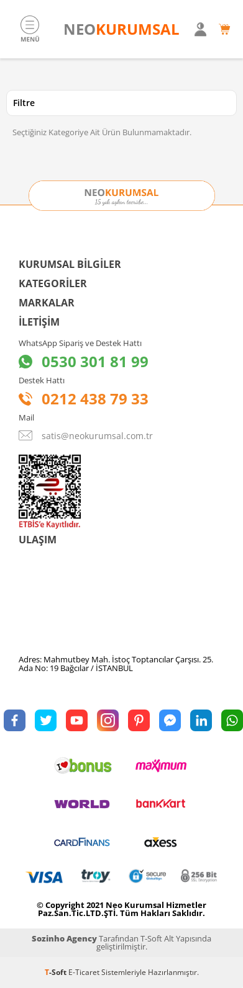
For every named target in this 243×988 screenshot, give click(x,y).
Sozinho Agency (64, 938)
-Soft (56, 972)
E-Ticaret (83, 972)
